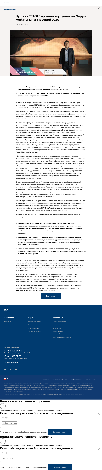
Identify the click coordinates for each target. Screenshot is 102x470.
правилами (15, 432)
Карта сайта (46, 379)
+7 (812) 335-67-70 (12, 356)
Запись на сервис (34, 331)
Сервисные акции (34, 321)
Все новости (10, 9)
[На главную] (6, 3)
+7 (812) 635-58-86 (13, 351)
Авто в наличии (58, 325)
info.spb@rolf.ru (79, 394)
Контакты (7, 321)
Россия (7, 379)
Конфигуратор (58, 331)
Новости (7, 325)
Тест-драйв (57, 334)
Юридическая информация (60, 379)
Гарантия (31, 325)
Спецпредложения (59, 321)
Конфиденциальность (77, 379)
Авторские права (91, 379)
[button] (6, 310)
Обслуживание (33, 328)
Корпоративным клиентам (62, 337)
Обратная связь (11, 362)
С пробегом (57, 328)
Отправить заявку (60, 432)
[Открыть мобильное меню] (96, 3)
